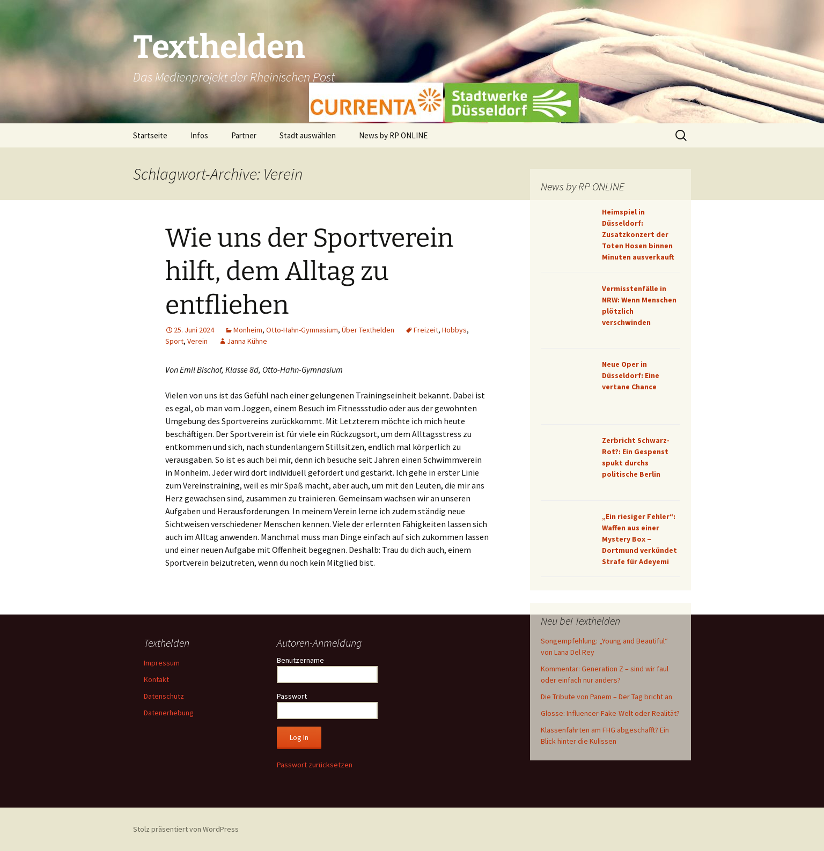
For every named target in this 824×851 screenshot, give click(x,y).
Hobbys (454, 330)
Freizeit (426, 330)
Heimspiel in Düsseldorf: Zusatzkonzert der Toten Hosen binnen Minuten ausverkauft (638, 234)
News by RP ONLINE (393, 135)
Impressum (162, 663)
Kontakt (156, 679)
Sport (174, 341)
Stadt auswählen (307, 135)
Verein (197, 341)
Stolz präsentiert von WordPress (186, 829)
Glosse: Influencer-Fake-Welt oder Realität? (610, 713)
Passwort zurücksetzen (314, 764)
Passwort (292, 696)
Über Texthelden (368, 330)
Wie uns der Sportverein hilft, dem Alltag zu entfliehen (309, 272)
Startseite (150, 135)
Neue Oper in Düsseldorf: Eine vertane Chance (630, 375)
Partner (243, 135)
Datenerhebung (169, 712)
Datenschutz (164, 696)
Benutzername (300, 660)
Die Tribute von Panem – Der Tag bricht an (606, 696)
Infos (199, 135)
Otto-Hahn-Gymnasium (302, 330)
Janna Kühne (247, 341)
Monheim (247, 330)
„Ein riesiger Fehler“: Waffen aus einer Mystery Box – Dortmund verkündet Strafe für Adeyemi (639, 539)
